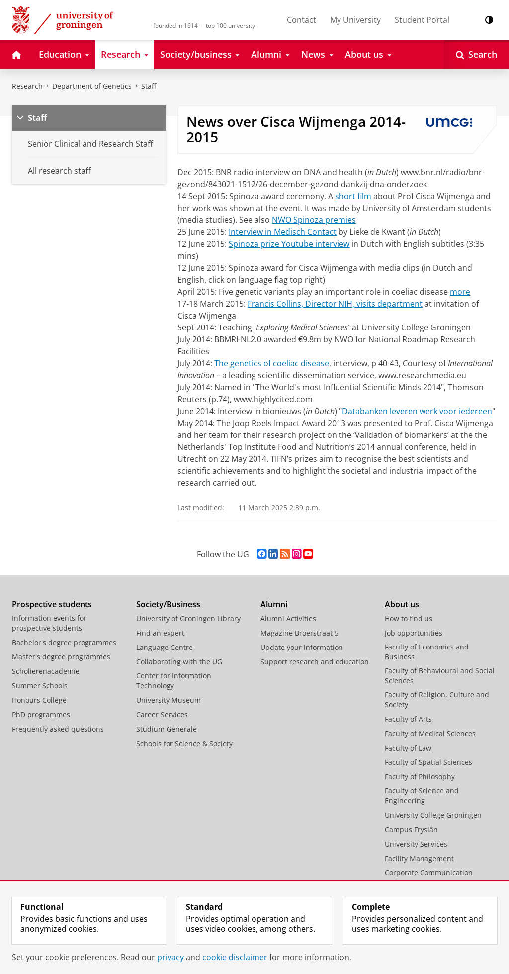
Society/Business (168, 604)
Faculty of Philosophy (420, 776)
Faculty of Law (408, 748)
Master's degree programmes (61, 656)
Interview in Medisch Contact (283, 231)
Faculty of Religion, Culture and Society (437, 699)
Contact (301, 19)
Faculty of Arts (408, 719)
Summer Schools (40, 685)
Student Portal (422, 19)
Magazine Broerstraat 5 (299, 633)
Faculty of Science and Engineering (422, 795)
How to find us (408, 618)
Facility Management (419, 858)
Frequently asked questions (58, 729)
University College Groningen (433, 815)
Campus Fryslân (411, 829)
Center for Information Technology (173, 680)
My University (355, 19)
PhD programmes (41, 714)
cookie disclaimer (234, 957)
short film (353, 196)
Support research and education (314, 661)
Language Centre (164, 647)
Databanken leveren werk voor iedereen (417, 411)
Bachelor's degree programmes (64, 642)
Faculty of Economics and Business (427, 651)
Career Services (162, 714)
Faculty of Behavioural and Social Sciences (440, 675)
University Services (416, 844)
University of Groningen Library (188, 618)
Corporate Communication (429, 872)
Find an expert (160, 633)
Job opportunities (413, 633)
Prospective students (52, 604)
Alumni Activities (288, 618)
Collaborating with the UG (179, 661)
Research (27, 86)
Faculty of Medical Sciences (430, 733)
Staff (148, 86)
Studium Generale (166, 729)
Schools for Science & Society (184, 743)
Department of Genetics (92, 86)
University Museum (168, 700)
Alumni (273, 604)
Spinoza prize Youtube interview (289, 243)
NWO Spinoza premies (314, 220)
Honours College (39, 700)
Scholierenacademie (46, 671)
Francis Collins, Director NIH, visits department (335, 303)
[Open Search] (476, 54)
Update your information (301, 647)
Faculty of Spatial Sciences (428, 762)
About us (402, 604)
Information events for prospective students (49, 623)
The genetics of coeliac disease (271, 363)
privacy (170, 957)
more (460, 291)
